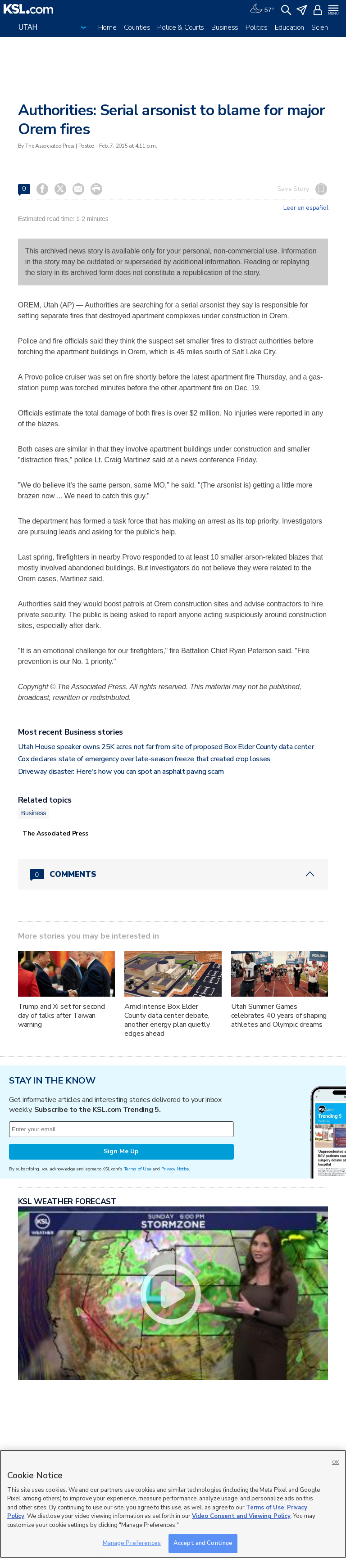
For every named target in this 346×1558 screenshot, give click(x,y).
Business (224, 27)
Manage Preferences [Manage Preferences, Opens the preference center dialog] (132, 1543)
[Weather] (262, 9)
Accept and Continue (202, 1543)
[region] (173, 1504)
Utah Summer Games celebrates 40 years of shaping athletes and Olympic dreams (279, 1016)
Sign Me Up (121, 1151)
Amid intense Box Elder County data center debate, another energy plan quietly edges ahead (166, 1020)
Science (323, 27)
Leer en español (305, 208)
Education (289, 27)
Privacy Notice (175, 1169)
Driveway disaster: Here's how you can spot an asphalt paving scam (121, 772)
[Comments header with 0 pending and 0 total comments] (173, 874)
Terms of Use (137, 1169)
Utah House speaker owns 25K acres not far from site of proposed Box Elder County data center (166, 747)
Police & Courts (180, 27)
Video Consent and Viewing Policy (241, 1516)
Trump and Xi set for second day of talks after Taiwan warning (61, 1016)
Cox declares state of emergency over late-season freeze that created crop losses (144, 759)
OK (335, 1462)
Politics (257, 27)
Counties (137, 27)
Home (107, 27)
